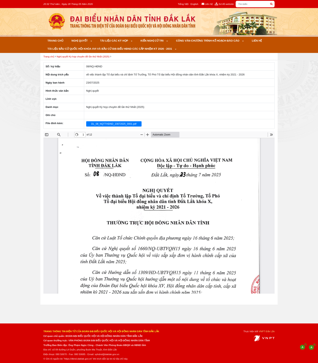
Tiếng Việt (183, 4)
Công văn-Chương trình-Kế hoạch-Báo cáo (208, 40)
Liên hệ (257, 40)
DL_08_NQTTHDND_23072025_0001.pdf (113, 123)
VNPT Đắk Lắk (267, 331)
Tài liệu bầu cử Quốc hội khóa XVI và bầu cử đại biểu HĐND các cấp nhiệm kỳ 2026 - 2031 (110, 48)
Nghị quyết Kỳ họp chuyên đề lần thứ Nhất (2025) (83, 56)
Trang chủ (55, 40)
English (194, 4)
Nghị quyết (80, 40)
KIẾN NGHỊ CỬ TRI (152, 40)
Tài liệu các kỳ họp (114, 40)
